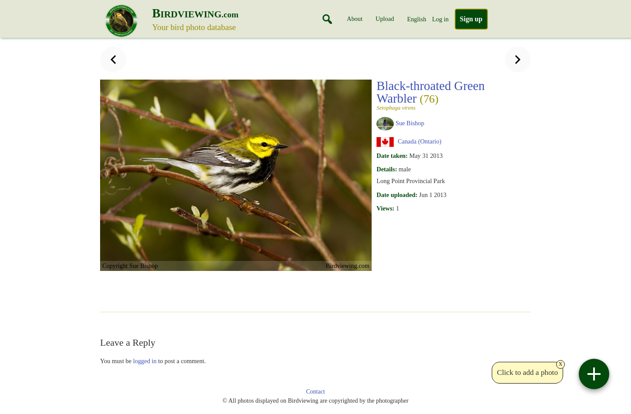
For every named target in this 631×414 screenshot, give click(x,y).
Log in (440, 19)
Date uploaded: (396, 194)
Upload (385, 18)
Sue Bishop (410, 123)
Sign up (471, 19)
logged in (145, 360)
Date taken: (392, 155)
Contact (315, 391)
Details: (386, 169)
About (354, 18)
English (416, 19)
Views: (385, 208)
